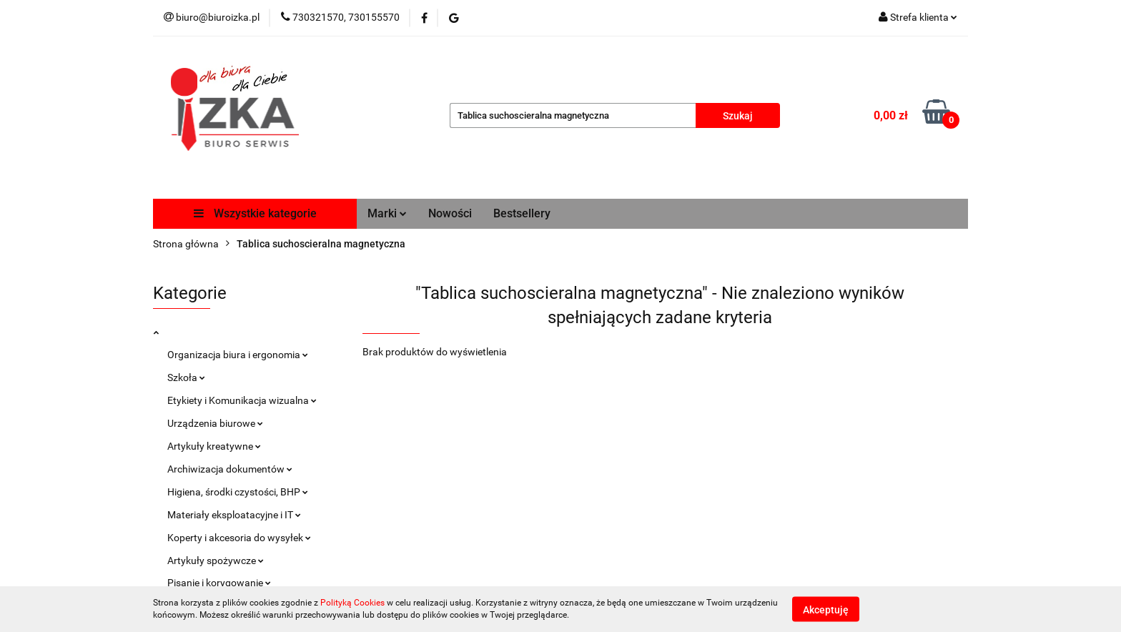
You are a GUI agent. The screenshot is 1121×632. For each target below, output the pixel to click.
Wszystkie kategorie (255, 213)
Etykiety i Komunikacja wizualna (242, 400)
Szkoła (186, 377)
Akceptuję (826, 609)
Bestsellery (521, 213)
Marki (387, 213)
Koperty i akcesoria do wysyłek (239, 537)
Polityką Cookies (352, 603)
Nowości (450, 213)
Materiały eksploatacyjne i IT (234, 514)
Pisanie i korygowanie (219, 582)
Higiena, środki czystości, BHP (237, 492)
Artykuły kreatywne (214, 446)
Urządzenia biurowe (215, 423)
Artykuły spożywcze (215, 560)
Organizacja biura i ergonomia (237, 354)
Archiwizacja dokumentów (229, 469)
